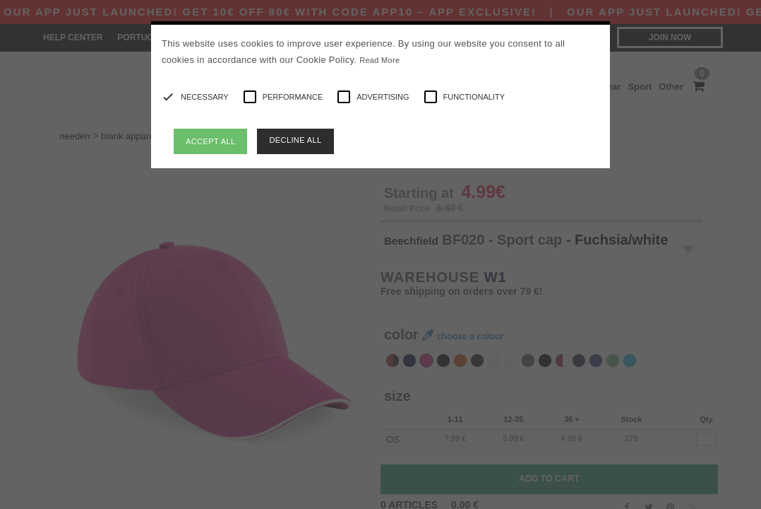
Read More (379, 60)
